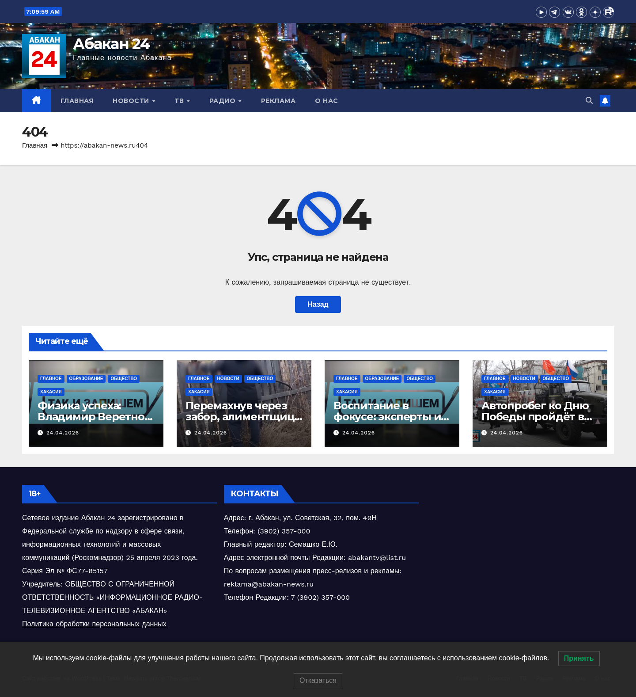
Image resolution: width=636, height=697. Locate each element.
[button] (589, 100)
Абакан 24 (111, 43)
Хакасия (51, 391)
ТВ (180, 101)
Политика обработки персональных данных (94, 624)
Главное (51, 378)
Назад (317, 304)
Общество (123, 378)
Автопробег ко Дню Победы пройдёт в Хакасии (535, 416)
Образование (86, 378)
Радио (223, 101)
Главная (77, 101)
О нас (326, 101)
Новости (132, 101)
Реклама (278, 101)
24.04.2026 (62, 433)
